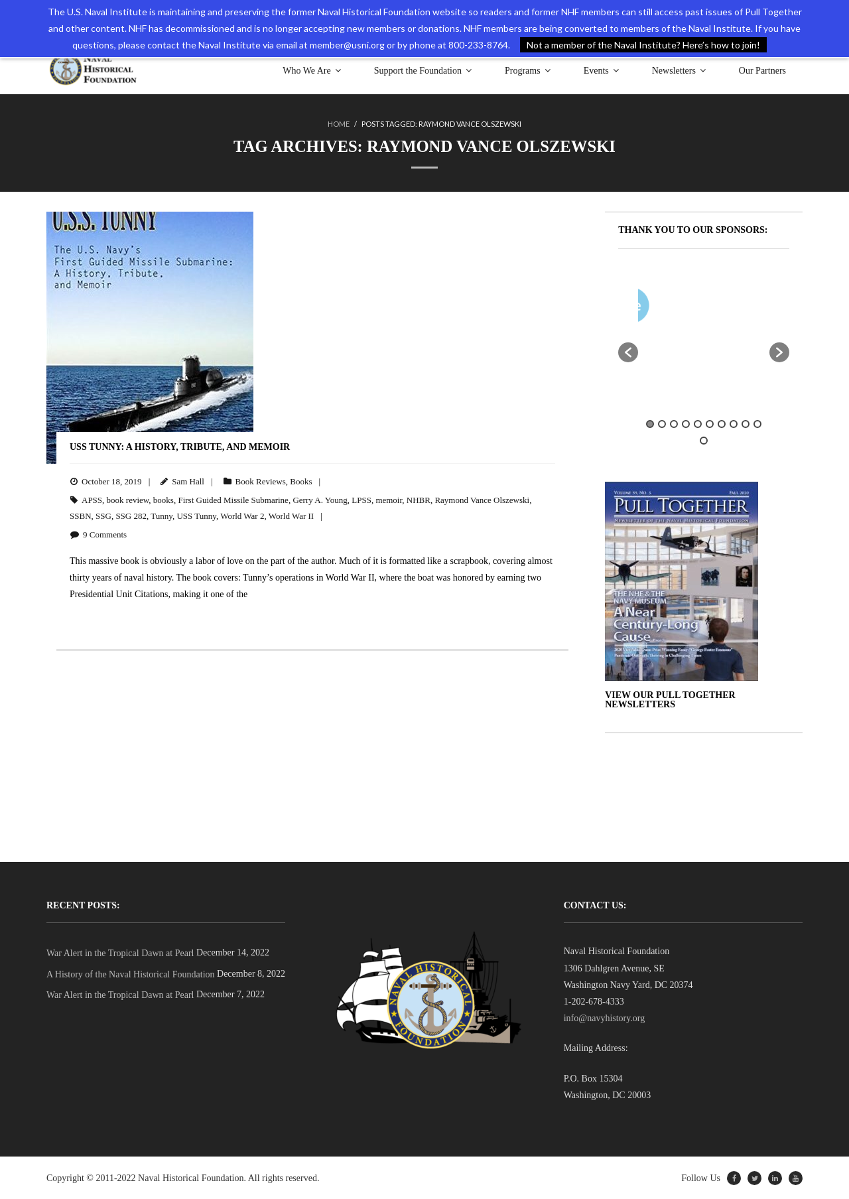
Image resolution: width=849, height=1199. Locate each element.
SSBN (81, 515)
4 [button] (686, 423)
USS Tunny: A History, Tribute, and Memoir (180, 446)
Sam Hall (188, 481)
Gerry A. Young (320, 499)
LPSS (361, 499)
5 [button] (698, 423)
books (163, 499)
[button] (628, 352)
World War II (291, 515)
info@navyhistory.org (604, 1018)
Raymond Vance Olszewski (481, 499)
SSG (103, 515)
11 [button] (704, 440)
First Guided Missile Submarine (233, 499)
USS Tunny (196, 515)
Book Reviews (260, 481)
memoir (388, 499)
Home (339, 123)
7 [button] (722, 423)
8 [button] (734, 423)
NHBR (418, 499)
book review (128, 499)
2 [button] (662, 423)
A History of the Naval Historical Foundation (130, 974)
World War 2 (242, 515)
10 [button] (757, 423)
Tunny (161, 515)
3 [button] (674, 423)
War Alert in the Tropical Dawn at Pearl (120, 952)
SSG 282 (131, 515)
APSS (92, 499)
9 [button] (746, 423)
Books (301, 481)
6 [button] (710, 423)
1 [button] (650, 423)
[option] (743, 307)
